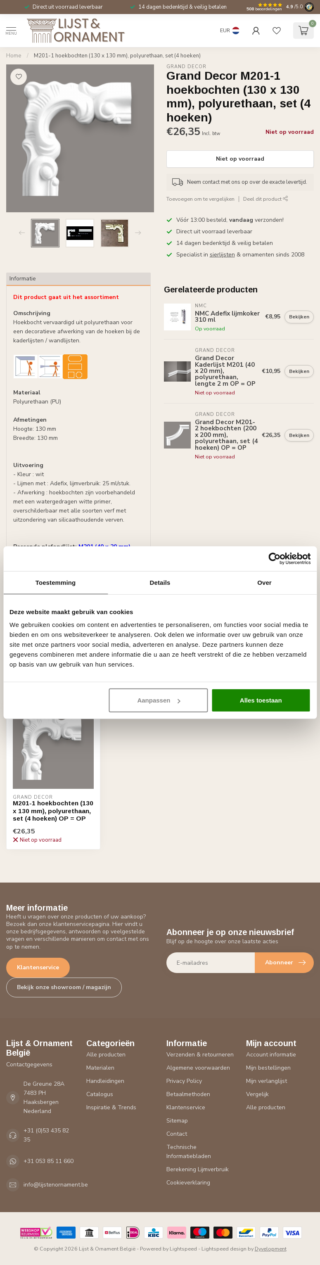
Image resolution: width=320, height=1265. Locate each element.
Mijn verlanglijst (266, 1081)
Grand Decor (186, 66)
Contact (176, 1134)
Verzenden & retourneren (200, 1055)
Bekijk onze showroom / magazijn (64, 987)
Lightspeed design (224, 1248)
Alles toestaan (261, 700)
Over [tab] (264, 582)
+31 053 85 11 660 (48, 1161)
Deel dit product (265, 198)
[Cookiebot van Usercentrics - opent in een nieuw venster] (274, 558)
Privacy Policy (184, 1081)
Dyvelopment (271, 1248)
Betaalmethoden (188, 1094)
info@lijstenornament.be (56, 1185)
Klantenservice (38, 967)
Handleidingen (105, 1081)
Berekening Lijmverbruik (197, 1169)
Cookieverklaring (188, 1183)
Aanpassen (158, 700)
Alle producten (106, 1055)
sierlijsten (222, 255)
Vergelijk (257, 1094)
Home (13, 55)
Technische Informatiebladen (188, 1151)
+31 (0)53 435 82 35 (46, 1135)
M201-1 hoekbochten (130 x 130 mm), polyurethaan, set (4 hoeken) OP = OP (53, 811)
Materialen (100, 1068)
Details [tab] (160, 582)
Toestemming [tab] (56, 582)
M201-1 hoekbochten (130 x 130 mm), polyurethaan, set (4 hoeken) (117, 55)
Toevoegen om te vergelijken (200, 198)
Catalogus (99, 1094)
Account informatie (271, 1055)
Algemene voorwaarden (198, 1068)
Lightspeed (183, 1248)
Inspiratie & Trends (111, 1107)
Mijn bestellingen (268, 1068)
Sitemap (177, 1121)
